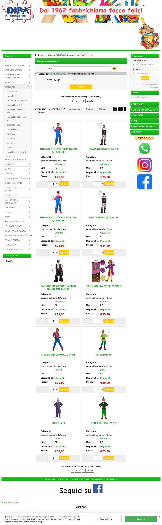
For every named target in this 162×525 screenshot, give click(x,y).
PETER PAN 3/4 (103, 354)
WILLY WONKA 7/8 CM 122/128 (104, 285)
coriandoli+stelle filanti (17, 100)
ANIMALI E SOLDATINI (14, 65)
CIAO (57, 438)
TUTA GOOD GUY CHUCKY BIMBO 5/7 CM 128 (58, 150)
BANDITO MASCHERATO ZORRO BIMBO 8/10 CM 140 (58, 287)
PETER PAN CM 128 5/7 (104, 422)
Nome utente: (138, 60)
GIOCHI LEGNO (11, 195)
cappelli (10, 96)
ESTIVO (8, 168)
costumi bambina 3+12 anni (17, 111)
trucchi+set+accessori (16, 152)
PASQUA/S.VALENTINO (15, 221)
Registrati (154, 87)
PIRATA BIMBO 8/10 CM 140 (103, 148)
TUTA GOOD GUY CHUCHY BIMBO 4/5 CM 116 (58, 219)
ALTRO (7, 60)
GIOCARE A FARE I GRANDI (16, 178)
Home (51, 74)
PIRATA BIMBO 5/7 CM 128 (103, 217)
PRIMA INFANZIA (12, 240)
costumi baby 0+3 (14, 105)
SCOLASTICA (10, 244)
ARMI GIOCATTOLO (13, 70)
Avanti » (90, 101)
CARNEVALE (10, 87)
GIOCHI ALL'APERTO (13, 183)
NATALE (8, 212)
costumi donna (13, 124)
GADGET (8, 173)
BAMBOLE (9, 82)
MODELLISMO (11, 207)
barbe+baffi (12, 91)
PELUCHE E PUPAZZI (13, 226)
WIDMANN (60, 164)
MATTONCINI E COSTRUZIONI (11, 201)
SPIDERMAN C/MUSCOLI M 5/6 (58, 354)
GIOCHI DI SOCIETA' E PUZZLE (14, 189)
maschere (11, 138)
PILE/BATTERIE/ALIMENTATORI (18, 235)
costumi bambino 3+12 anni (17, 118)
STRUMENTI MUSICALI (14, 249)
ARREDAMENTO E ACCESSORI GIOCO (13, 76)
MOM (103, 369)
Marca (49, 79)
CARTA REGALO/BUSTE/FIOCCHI (16, 158)
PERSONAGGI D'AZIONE (15, 230)
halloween (11, 133)
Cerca (49, 68)
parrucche (11, 143)
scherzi (10, 147)
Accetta (140, 519)
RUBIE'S (104, 301)
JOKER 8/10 (58, 422)
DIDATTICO (9, 164)
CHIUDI (159, 516)
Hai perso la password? (149, 84)
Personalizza (106, 519)
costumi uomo (13, 129)
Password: (136, 69)
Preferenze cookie (10, 502)
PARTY (7, 217)
